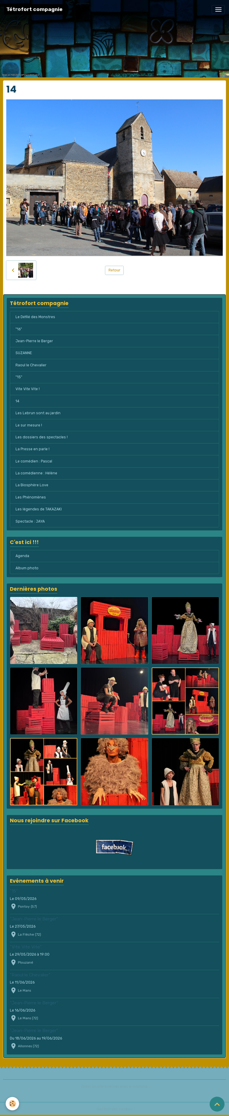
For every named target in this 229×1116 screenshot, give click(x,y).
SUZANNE (24, 353)
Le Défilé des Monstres (35, 317)
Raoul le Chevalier (31, 365)
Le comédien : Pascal (34, 461)
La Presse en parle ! (32, 449)
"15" (19, 377)
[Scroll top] (217, 1104)
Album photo (27, 568)
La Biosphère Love (32, 485)
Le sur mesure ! (29, 425)
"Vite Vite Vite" (26, 947)
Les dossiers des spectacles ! (42, 437)
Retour (114, 270)
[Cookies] (12, 1103)
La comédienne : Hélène (36, 473)
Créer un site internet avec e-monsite (114, 1086)
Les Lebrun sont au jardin (38, 413)
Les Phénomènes (31, 497)
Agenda (22, 556)
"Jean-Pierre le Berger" (34, 919)
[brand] (34, 9)
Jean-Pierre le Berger (34, 341)
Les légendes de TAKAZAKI (39, 509)
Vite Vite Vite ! (28, 389)
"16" (19, 329)
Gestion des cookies (115, 1109)
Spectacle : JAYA (30, 521)
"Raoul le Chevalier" (30, 975)
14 (17, 401)
